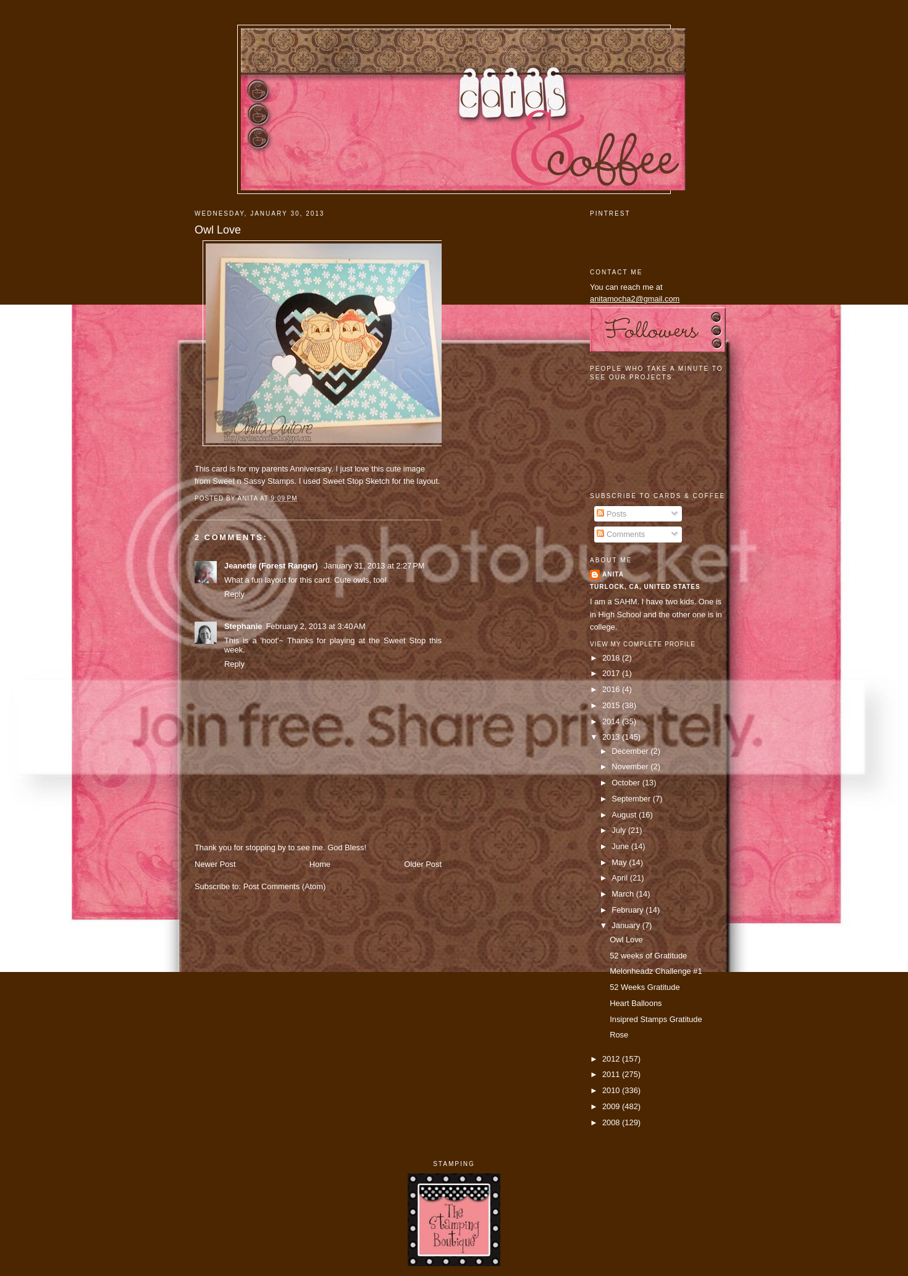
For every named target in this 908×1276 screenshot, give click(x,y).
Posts (611, 513)
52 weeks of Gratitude (648, 955)
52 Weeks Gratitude (644, 987)
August (625, 814)
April (620, 877)
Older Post (423, 864)
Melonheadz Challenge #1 (656, 971)
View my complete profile (643, 644)
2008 (612, 1122)
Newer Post (215, 864)
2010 (612, 1090)
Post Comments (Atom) (284, 886)
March (624, 893)
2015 (612, 705)
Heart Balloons (636, 1003)
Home (319, 864)
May (620, 862)
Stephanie (243, 626)
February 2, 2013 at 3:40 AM (315, 626)
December (631, 751)
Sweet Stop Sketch (356, 481)
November (631, 766)
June (621, 846)
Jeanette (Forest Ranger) (272, 565)
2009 (612, 1106)
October (627, 782)
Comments (621, 534)
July (620, 830)
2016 (612, 689)
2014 (612, 721)
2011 (612, 1074)
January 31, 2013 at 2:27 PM (374, 565)
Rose (619, 1034)
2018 (612, 657)
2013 (612, 737)
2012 (612, 1058)
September (632, 798)
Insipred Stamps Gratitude (656, 1019)
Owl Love (218, 230)
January (627, 925)
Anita (613, 574)
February (628, 910)
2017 (612, 673)
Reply (234, 594)
